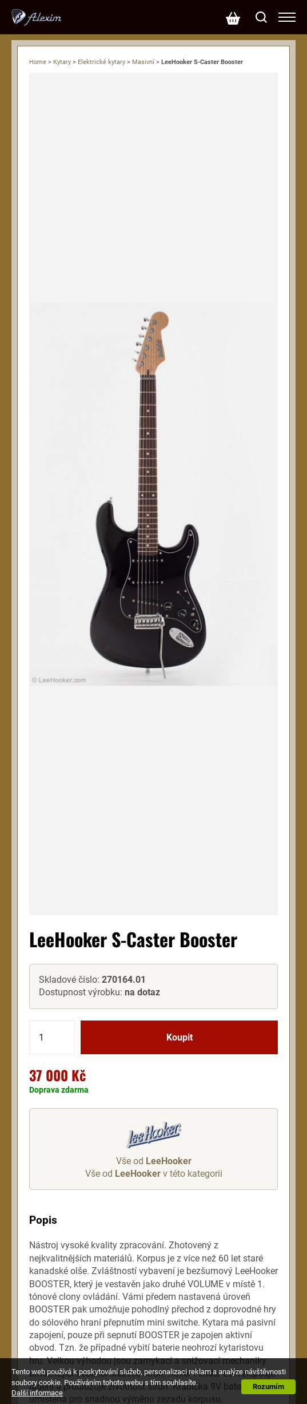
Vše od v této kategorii (153, 1173)
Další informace (37, 1393)
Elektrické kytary (101, 62)
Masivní (143, 62)
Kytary (62, 62)
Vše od (154, 1161)
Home (37, 62)
